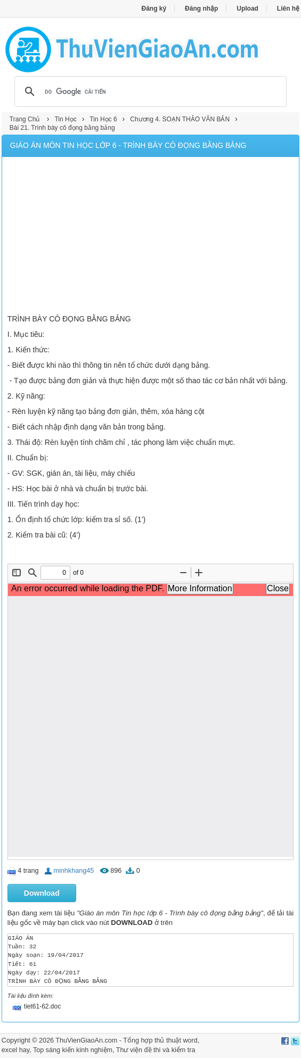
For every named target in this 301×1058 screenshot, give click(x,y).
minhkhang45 (74, 870)
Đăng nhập (201, 8)
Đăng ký (153, 8)
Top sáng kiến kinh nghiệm (72, 1050)
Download (42, 893)
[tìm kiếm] (149, 91)
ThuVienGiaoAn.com (86, 1040)
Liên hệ (288, 8)
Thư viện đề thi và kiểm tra (156, 1050)
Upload (247, 8)
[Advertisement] (150, 236)
